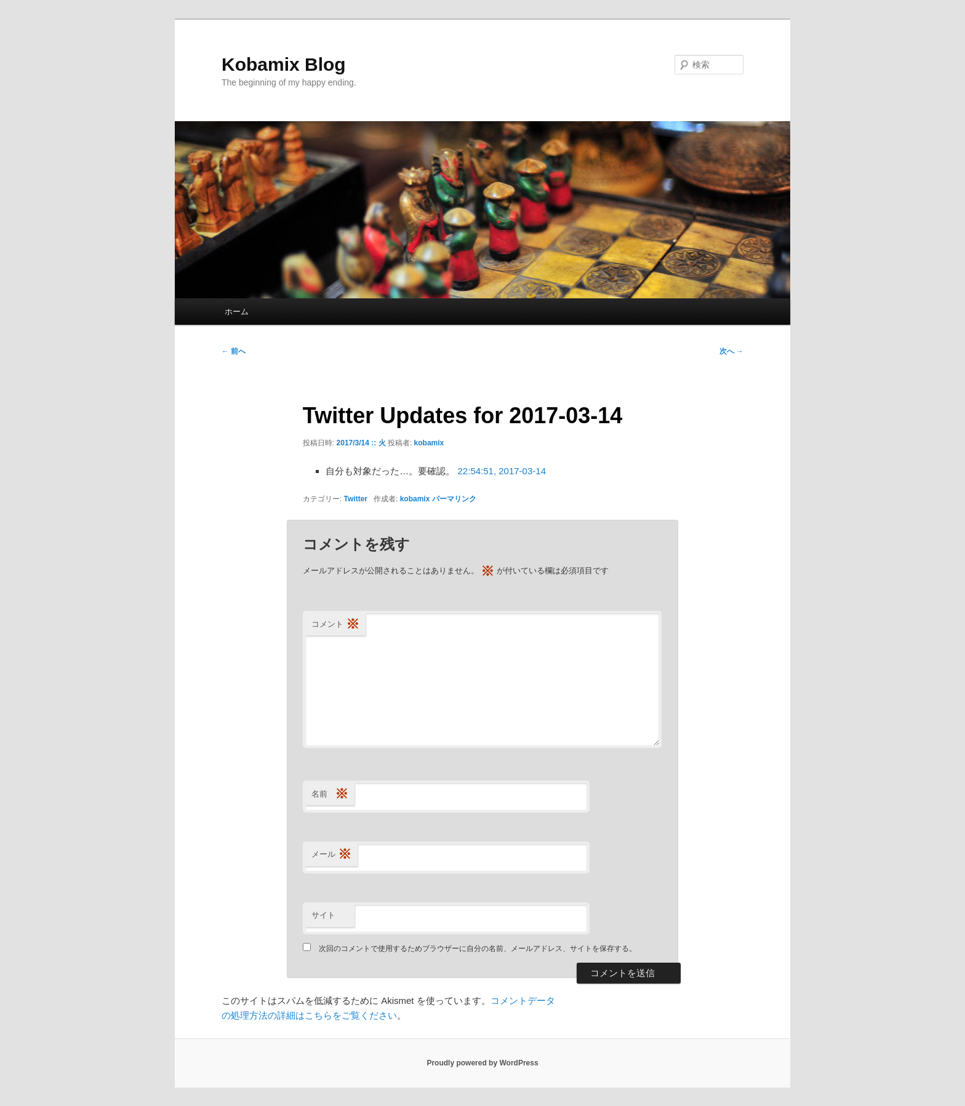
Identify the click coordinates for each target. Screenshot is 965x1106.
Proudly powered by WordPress (482, 1063)
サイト (323, 915)
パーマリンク (454, 499)
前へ (234, 351)
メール (331, 855)
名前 (329, 794)
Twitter (355, 499)
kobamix (429, 443)
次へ (731, 351)
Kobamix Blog (284, 64)
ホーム (237, 311)
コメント (335, 625)
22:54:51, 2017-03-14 (502, 471)
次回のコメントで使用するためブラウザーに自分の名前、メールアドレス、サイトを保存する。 (477, 948)
